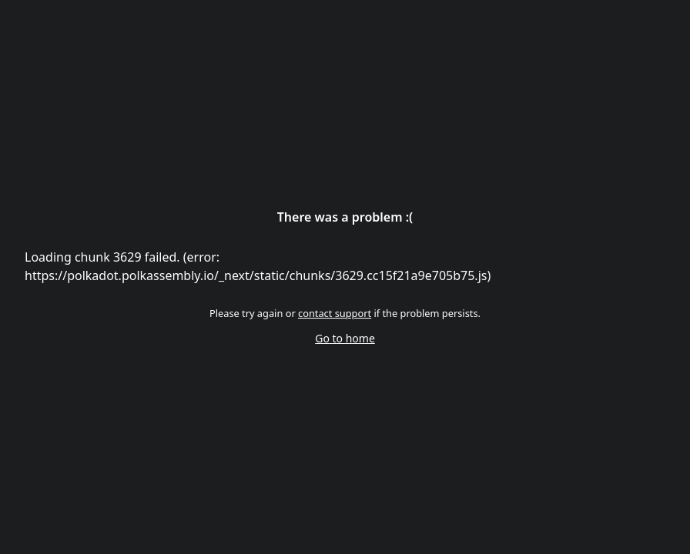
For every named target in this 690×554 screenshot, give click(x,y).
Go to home (345, 338)
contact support (334, 313)
